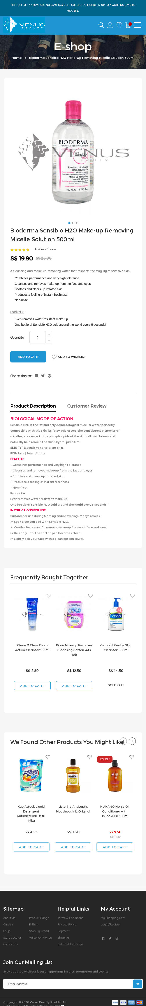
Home (17, 58)
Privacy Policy (67, 924)
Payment (63, 931)
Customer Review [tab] (86, 405)
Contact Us (10, 944)
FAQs (6, 931)
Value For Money (40, 937)
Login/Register (111, 924)
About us (9, 918)
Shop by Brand (39, 931)
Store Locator (12, 937)
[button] (69, 222)
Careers (8, 924)
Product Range (39, 918)
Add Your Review (45, 249)
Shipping (63, 937)
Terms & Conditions (70, 918)
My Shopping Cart (113, 918)
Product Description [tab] (33, 405)
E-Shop (33, 924)
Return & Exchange (70, 944)
